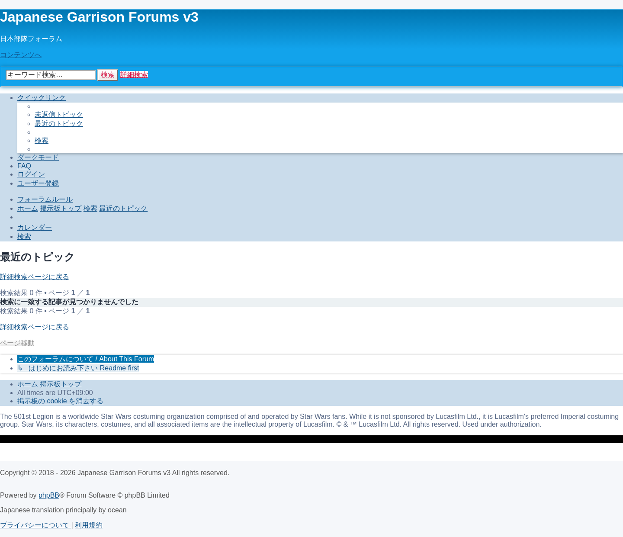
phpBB (49, 495)
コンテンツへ (21, 54)
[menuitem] (59, 114)
